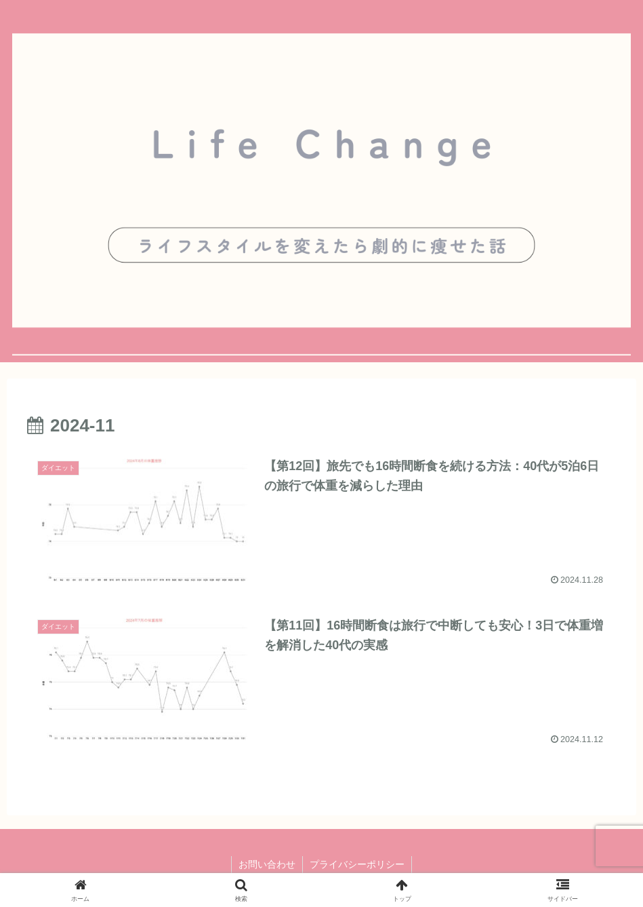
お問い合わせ (266, 864)
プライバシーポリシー (357, 864)
